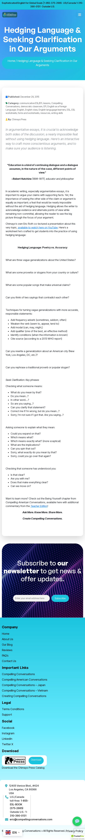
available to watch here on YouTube (38, 227)
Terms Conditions (13, 709)
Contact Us (9, 661)
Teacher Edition (38, 506)
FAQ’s (5, 655)
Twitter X (7, 744)
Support (7, 714)
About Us (7, 639)
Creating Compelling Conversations (24, 696)
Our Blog (7, 644)
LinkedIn (7, 738)
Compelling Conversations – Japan (23, 685)
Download (36, 759)
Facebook (8, 727)
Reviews (7, 650)
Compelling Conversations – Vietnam (25, 690)
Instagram (8, 733)
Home (11, 60)
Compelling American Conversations (24, 679)
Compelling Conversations (18, 674)
